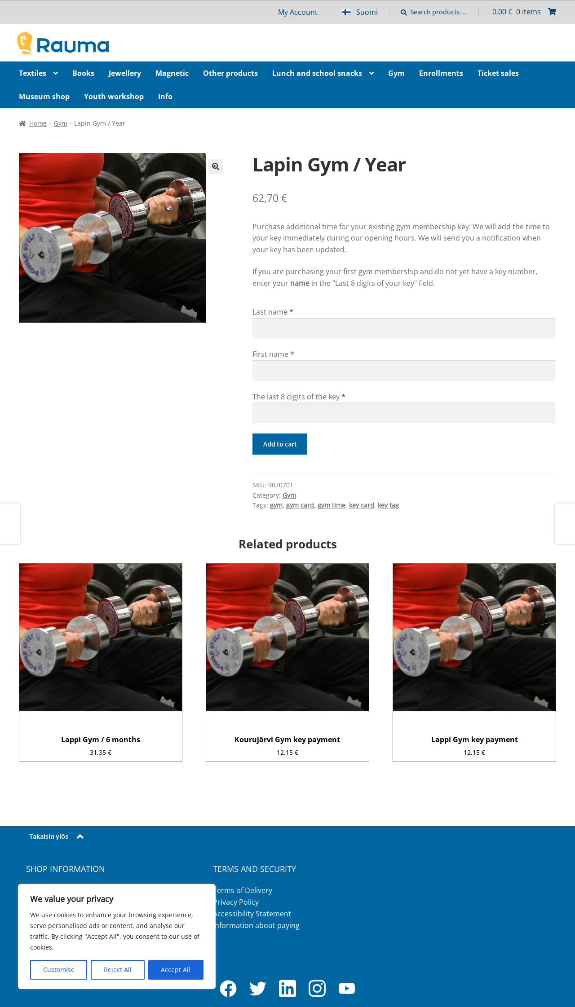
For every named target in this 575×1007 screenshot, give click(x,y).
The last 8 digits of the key (298, 397)
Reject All (118, 969)
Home (38, 123)
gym (276, 505)
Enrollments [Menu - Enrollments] (441, 73)
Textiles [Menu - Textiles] (32, 73)
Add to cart (280, 443)
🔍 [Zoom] (215, 166)
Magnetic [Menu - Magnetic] (172, 73)
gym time (331, 505)
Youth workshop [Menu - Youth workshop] (114, 96)
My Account (298, 12)
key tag (388, 505)
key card (361, 505)
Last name (272, 312)
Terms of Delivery (242, 890)
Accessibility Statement (252, 914)
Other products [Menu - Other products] (230, 73)
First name (273, 354)
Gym (60, 123)
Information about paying (256, 925)
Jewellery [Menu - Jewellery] (125, 73)
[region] (117, 936)
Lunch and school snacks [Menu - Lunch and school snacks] (317, 73)
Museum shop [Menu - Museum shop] (44, 96)
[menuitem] (365, 12)
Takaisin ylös (48, 836)
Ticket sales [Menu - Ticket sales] (498, 73)
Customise (59, 969)
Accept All (175, 969)
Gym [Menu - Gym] (396, 73)
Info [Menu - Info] (165, 96)
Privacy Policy (236, 902)
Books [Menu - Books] (83, 73)
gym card (300, 505)
